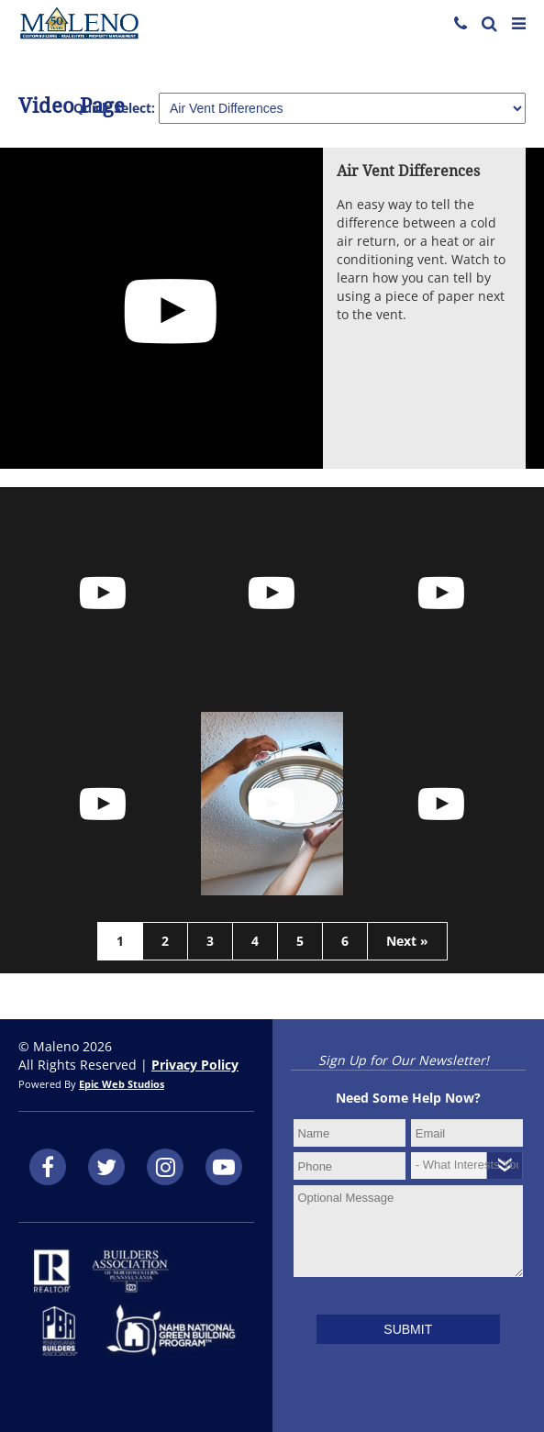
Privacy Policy (195, 1064)
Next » (407, 940)
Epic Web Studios (121, 1084)
